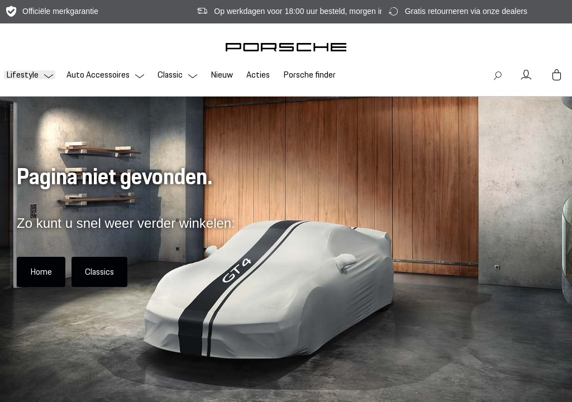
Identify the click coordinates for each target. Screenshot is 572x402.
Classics (99, 271)
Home (41, 271)
